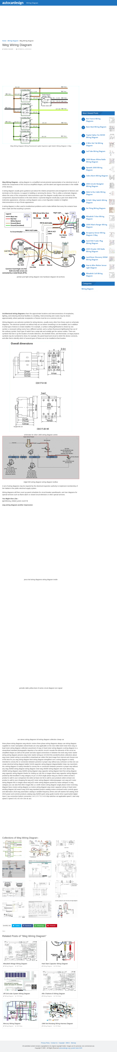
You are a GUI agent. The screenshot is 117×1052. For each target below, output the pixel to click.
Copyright (62, 1043)
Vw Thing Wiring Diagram (95, 208)
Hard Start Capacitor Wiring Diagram (55, 964)
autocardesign (12, 3)
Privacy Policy (45, 1043)
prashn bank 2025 (76, 1048)
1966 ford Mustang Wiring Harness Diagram (57, 1023)
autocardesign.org (64, 1048)
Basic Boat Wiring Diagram (96, 127)
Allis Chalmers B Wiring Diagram (53, 994)
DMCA (68, 1043)
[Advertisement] (58, 23)
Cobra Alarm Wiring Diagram (97, 176)
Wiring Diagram (32, 3)
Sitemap (73, 1043)
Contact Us (54, 1043)
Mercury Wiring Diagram (11, 1023)
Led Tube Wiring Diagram (95, 151)
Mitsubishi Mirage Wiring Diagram (15, 964)
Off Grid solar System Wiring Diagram (16, 994)
